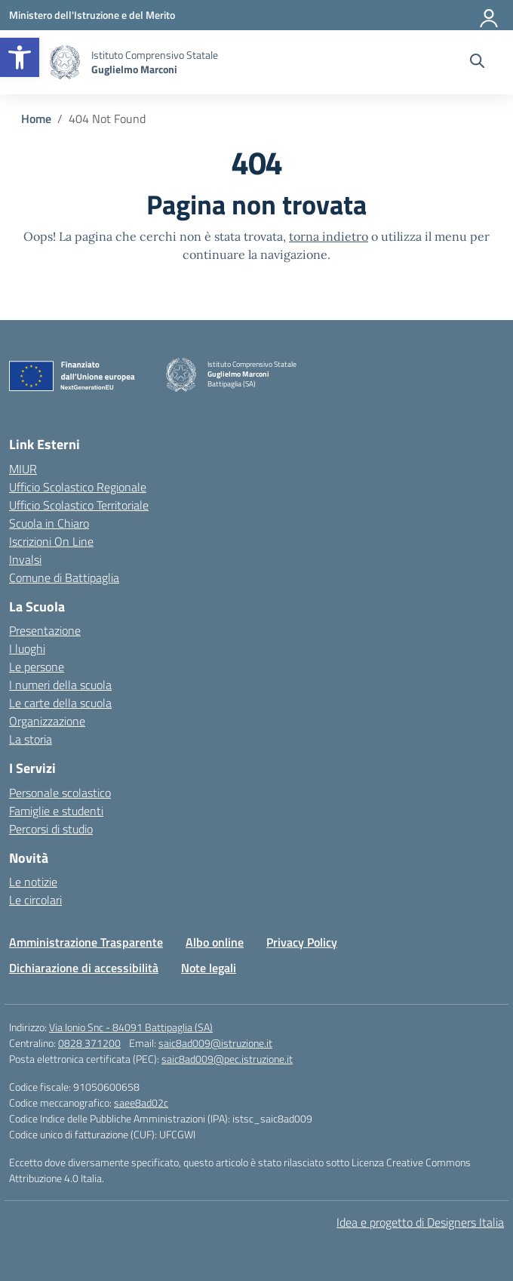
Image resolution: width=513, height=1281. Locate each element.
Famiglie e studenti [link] (56, 811)
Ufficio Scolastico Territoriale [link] (79, 505)
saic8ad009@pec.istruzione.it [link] (227, 1059)
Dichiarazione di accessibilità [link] (83, 968)
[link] (19, 57)
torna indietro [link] (328, 236)
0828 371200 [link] (89, 1043)
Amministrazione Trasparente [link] (86, 942)
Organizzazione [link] (47, 721)
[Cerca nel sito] (477, 62)
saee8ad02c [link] (141, 1102)
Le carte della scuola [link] (60, 703)
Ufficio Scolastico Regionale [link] (77, 487)
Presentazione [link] (45, 630)
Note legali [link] (208, 968)
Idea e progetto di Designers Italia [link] (420, 1222)
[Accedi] (489, 15)
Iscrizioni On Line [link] (51, 541)
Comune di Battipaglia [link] (64, 577)
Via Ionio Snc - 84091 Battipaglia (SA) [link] (131, 1027)
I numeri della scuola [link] (60, 685)
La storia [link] (30, 739)
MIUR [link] (23, 469)
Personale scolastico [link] (60, 793)
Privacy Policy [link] (301, 942)
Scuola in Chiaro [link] (49, 523)
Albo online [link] (215, 942)
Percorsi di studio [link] (51, 829)
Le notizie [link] (33, 882)
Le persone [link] (36, 666)
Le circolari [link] (35, 900)
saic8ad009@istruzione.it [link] (215, 1043)
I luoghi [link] (27, 648)
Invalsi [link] (25, 559)
